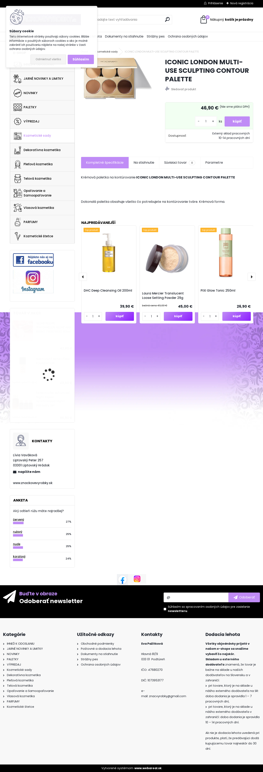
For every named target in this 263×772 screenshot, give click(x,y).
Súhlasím (81, 59)
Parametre (214, 162)
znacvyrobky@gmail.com (167, 696)
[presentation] (83, 277)
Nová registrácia (241, 3)
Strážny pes (156, 36)
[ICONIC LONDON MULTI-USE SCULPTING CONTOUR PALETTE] (116, 78)
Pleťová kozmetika (33, 164)
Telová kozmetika (32, 178)
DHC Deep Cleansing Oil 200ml (108, 290)
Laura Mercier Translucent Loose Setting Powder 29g (163, 295)
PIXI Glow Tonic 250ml (218, 290)
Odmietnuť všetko (48, 59)
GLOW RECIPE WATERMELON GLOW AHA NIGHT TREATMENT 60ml (53, 327)
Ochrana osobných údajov (188, 36)
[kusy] (206, 121)
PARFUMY (25, 222)
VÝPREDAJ (26, 121)
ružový (17, 532)
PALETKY (24, 107)
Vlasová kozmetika (33, 208)
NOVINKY (25, 93)
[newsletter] (244, 597)
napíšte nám (29, 471)
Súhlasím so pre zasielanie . (209, 609)
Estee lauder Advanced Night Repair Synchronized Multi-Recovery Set (53, 399)
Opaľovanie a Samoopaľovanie (32, 193)
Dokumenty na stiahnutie (124, 36)
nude (16, 544)
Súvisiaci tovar (179, 162)
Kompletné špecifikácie (105, 162)
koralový (19, 556)
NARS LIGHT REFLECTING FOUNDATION (53, 361)
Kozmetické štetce (33, 236)
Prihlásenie (215, 3)
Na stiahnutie (144, 162)
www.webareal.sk (148, 768)
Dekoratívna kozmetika (37, 150)
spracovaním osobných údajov (208, 607)
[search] (167, 19)
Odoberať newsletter (51, 601)
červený (18, 520)
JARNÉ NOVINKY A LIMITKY (38, 79)
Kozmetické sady (32, 135)
